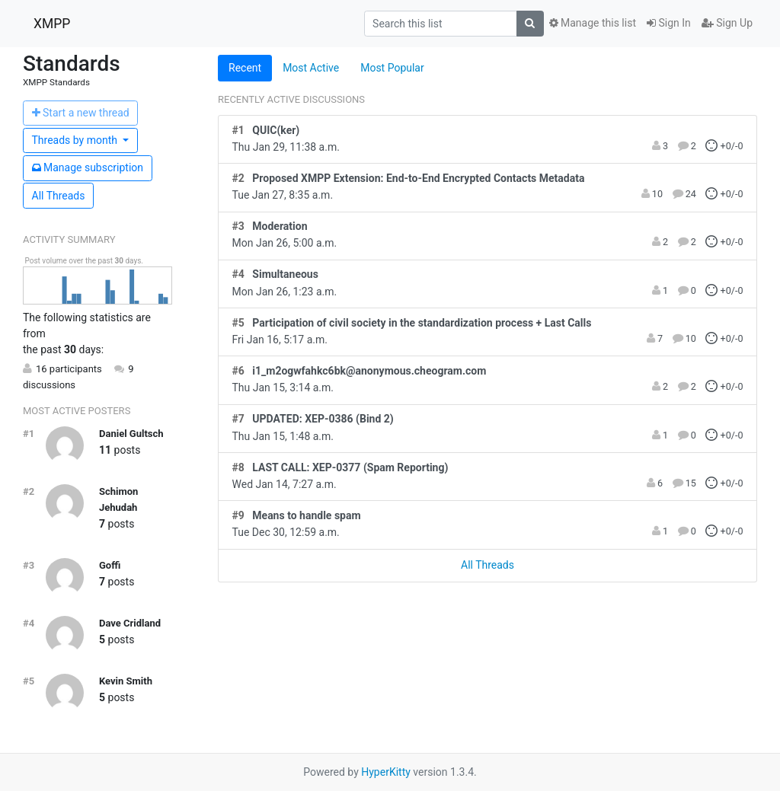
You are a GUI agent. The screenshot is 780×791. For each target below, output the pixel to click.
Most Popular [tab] (392, 68)
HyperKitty (386, 772)
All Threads (58, 196)
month (76, 140)
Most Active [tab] (311, 68)
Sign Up (727, 23)
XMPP (52, 23)
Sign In (669, 23)
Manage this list (592, 23)
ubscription (88, 167)
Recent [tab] (245, 68)
